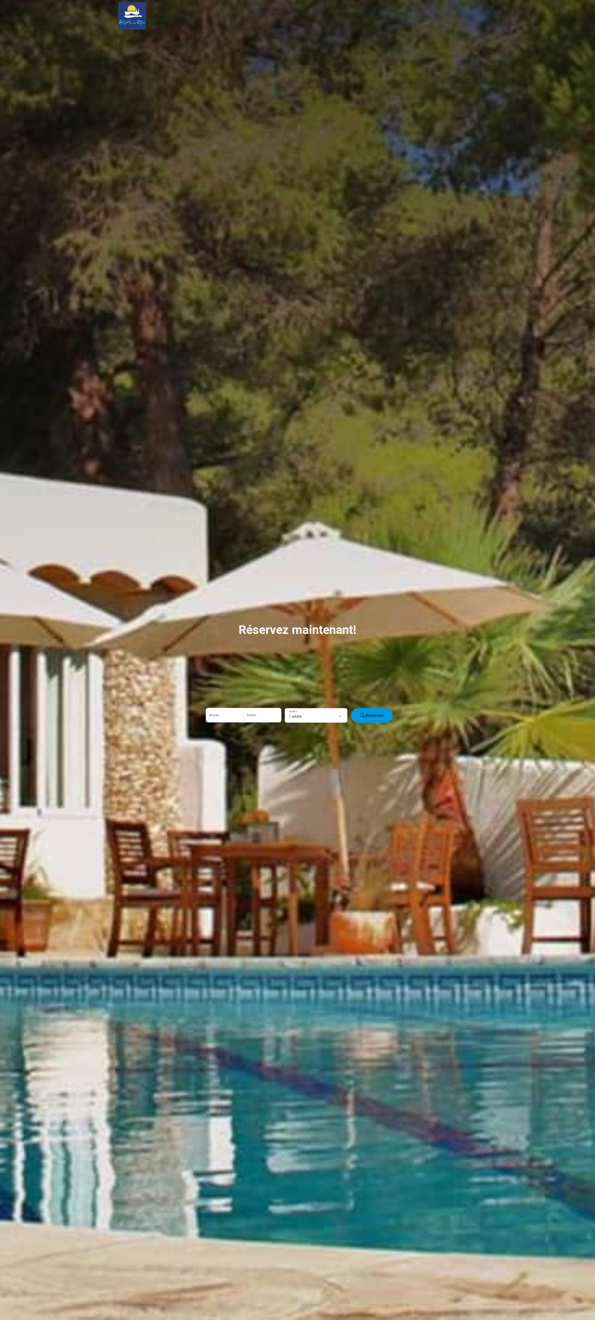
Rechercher (372, 715)
